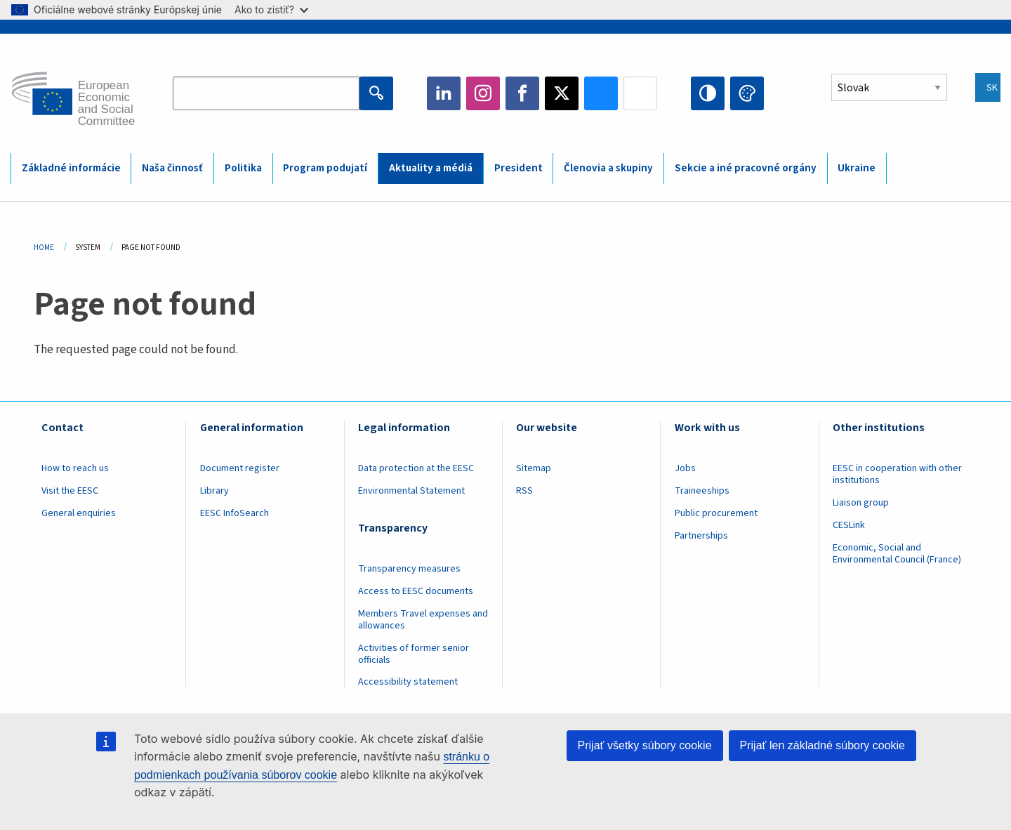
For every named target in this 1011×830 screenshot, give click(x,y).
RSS (524, 491)
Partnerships (701, 536)
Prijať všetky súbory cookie (645, 745)
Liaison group (861, 503)
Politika (243, 168)
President (518, 168)
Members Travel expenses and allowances (423, 620)
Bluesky (601, 93)
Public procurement (716, 513)
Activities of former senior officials (413, 654)
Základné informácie (71, 168)
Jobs (685, 468)
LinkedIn (444, 93)
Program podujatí (325, 168)
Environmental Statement (411, 491)
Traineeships (702, 491)
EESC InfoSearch (234, 513)
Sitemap (533, 468)
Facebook (522, 93)
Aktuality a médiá (431, 168)
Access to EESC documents (415, 591)
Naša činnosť (172, 168)
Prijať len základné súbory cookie (822, 745)
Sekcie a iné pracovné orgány (746, 168)
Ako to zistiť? (271, 9)
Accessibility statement (408, 682)
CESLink (849, 525)
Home (44, 247)
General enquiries (78, 513)
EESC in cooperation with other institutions (897, 474)
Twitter (562, 93)
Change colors (747, 93)
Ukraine (856, 168)
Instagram (483, 93)
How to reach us (75, 468)
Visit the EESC (69, 491)
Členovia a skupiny (608, 168)
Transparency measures (409, 569)
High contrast (708, 93)
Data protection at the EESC (416, 468)
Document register (239, 468)
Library (214, 491)
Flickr (640, 93)
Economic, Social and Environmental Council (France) (898, 554)
